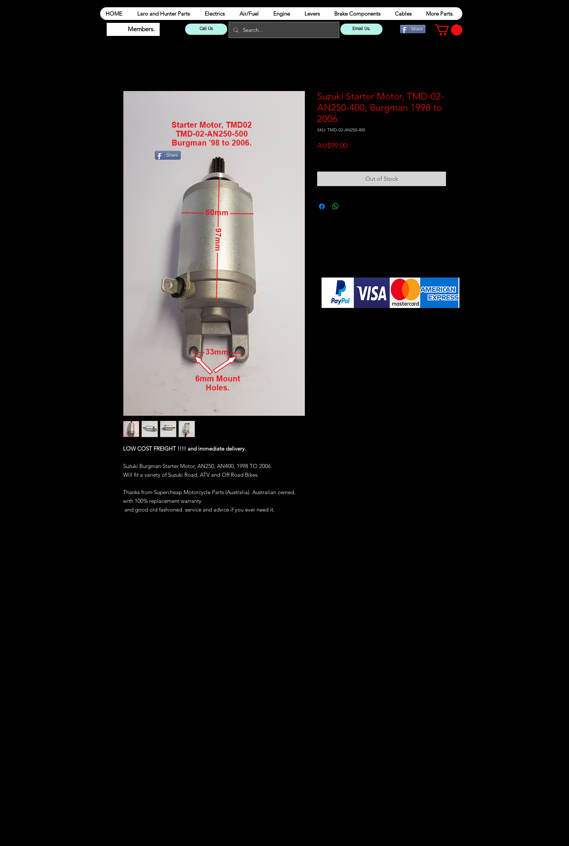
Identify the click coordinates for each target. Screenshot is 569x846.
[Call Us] (206, 29)
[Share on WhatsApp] (335, 206)
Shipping (375, 156)
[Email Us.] (361, 29)
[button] (448, 30)
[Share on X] (349, 206)
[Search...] (283, 30)
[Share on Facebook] (322, 206)
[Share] (413, 29)
